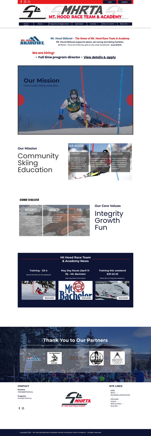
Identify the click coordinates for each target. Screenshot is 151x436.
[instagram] (25, 2)
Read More (49, 298)
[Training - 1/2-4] (39, 290)
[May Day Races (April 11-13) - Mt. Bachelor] (75, 290)
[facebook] (21, 2)
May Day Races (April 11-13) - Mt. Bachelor (75, 272)
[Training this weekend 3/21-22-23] (112, 290)
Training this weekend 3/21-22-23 (112, 272)
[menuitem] (26, 24)
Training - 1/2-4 (38, 270)
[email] (29, 2)
